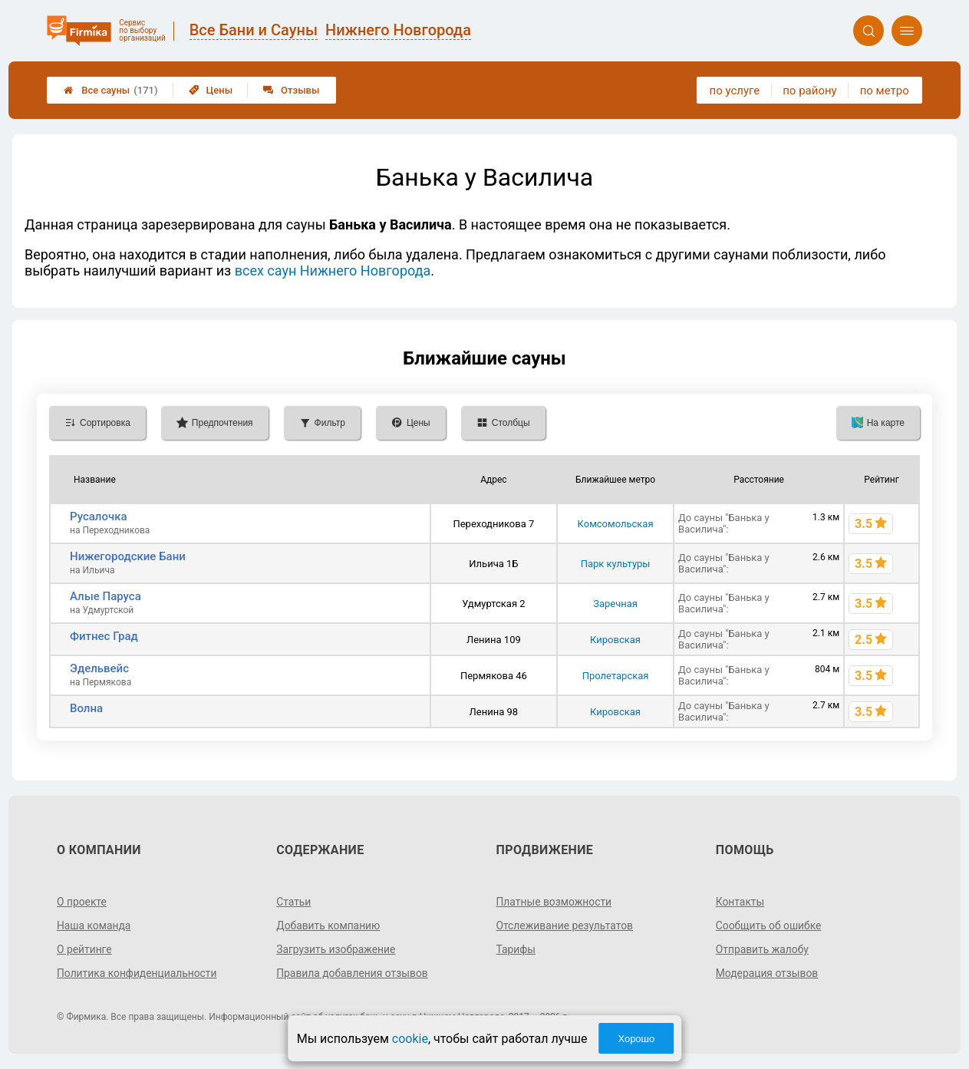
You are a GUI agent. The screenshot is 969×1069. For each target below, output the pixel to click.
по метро (884, 90)
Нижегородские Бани (128, 556)
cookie (410, 1038)
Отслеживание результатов (565, 925)
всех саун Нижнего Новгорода (333, 270)
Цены (211, 90)
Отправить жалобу (763, 949)
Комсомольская (616, 524)
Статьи (293, 902)
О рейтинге (85, 949)
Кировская (615, 639)
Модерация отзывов (767, 973)
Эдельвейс (99, 668)
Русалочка (98, 516)
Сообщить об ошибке (769, 925)
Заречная (615, 603)
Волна (86, 708)
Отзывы (291, 90)
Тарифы (516, 949)
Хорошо (636, 1038)
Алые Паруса (105, 596)
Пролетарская (615, 675)
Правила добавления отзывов (353, 973)
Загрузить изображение (336, 949)
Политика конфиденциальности (138, 973)
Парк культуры (616, 563)
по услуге (735, 90)
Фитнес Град (104, 636)
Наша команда (94, 925)
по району (809, 90)
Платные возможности (554, 902)
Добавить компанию (328, 925)
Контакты (740, 902)
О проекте (82, 902)
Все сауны (110, 90)
